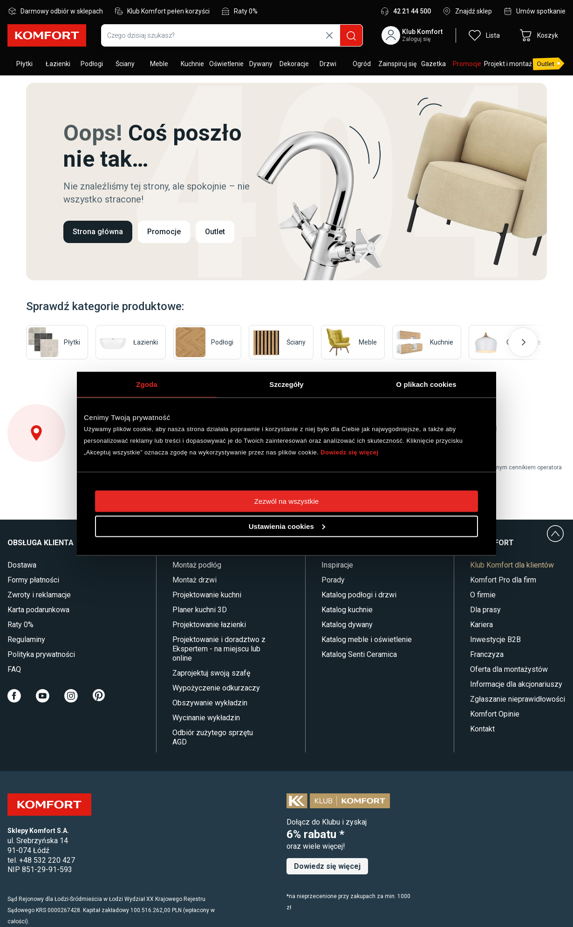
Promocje (164, 231)
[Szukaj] (351, 35)
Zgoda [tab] (146, 384)
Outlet (215, 231)
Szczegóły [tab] (286, 384)
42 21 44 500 (412, 11)
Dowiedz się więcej (349, 451)
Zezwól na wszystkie (286, 501)
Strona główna (98, 231)
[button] (414, 35)
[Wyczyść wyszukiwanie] (329, 35)
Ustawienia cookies (287, 526)
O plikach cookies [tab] (426, 384)
